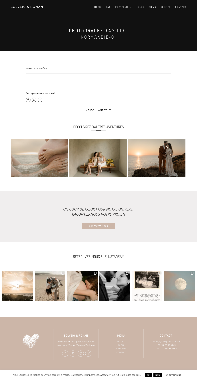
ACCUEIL (121, 341)
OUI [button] (148, 375)
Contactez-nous (98, 226)
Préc (90, 110)
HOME (97, 7)
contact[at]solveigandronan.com (166, 341)
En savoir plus (173, 374)
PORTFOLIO (123, 7)
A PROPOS (121, 348)
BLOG (141, 7)
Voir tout (104, 110)
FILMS (152, 7)
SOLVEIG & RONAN (27, 7)
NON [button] (157, 375)
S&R (108, 7)
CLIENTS (166, 7)
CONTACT (180, 7)
